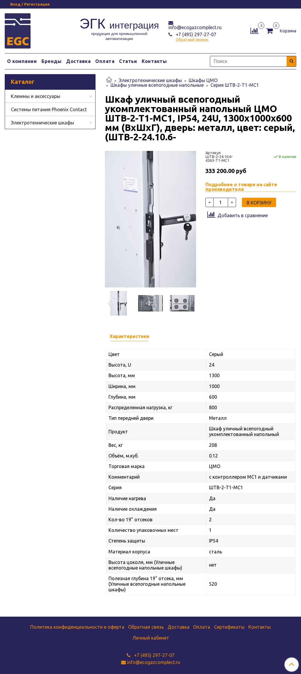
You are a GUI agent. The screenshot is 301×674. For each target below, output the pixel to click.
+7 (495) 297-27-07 (195, 34)
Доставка (78, 61)
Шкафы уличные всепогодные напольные (157, 85)
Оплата (104, 61)
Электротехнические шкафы (150, 80)
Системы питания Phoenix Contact (49, 109)
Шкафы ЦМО (203, 80)
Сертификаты (229, 627)
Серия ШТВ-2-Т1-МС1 (234, 85)
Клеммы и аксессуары (35, 96)
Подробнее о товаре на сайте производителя (241, 187)
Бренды (51, 61)
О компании (22, 61)
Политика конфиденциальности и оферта (77, 627)
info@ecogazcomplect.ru (195, 27)
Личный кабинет (150, 637)
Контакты (154, 61)
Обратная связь (146, 627)
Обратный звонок (192, 39)
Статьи (128, 61)
